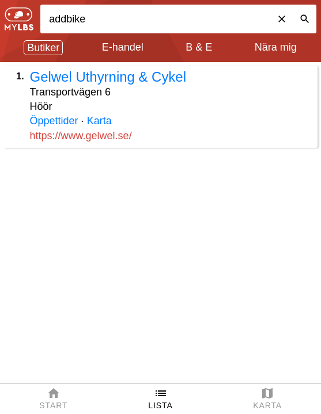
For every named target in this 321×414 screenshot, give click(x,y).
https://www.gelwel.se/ (81, 135)
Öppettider (54, 120)
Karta (99, 120)
